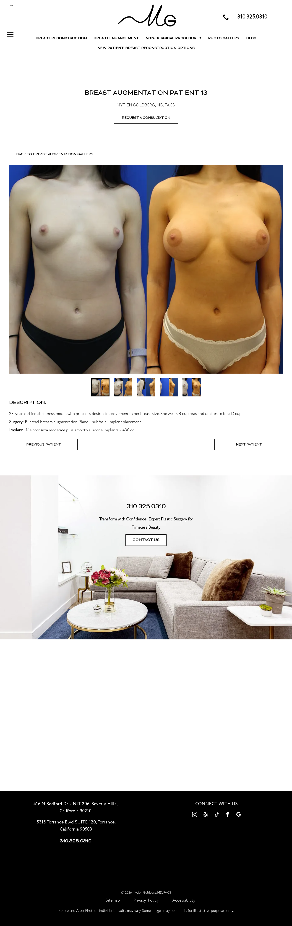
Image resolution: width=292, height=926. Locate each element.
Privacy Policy (146, 900)
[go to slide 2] (123, 387)
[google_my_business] (238, 815)
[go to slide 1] (100, 387)
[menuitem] (61, 38)
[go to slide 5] (191, 387)
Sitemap (113, 900)
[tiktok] (217, 815)
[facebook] (228, 815)
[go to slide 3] (146, 387)
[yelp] (206, 815)
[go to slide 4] (169, 387)
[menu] (10, 34)
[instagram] (195, 815)
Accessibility (183, 900)
